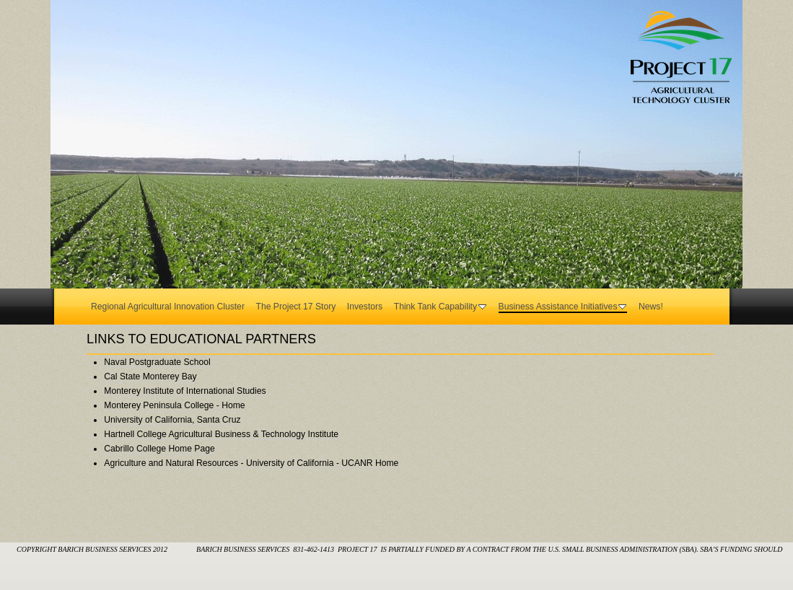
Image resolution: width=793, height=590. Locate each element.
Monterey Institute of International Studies (185, 391)
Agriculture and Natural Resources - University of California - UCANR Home (251, 463)
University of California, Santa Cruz (172, 420)
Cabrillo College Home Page (159, 449)
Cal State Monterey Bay (150, 376)
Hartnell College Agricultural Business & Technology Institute (221, 434)
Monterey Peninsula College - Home (174, 405)
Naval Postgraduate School (157, 362)
